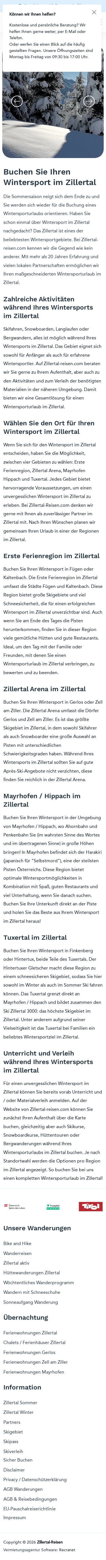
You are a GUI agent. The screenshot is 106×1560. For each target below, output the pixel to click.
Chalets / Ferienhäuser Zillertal (34, 1342)
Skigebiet (13, 1432)
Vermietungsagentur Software (30, 1550)
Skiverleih (13, 1451)
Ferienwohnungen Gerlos (29, 1352)
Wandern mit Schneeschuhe (31, 1292)
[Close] (94, 12)
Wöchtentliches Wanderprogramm (38, 1282)
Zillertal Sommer (20, 1402)
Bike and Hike (17, 1243)
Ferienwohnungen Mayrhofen (33, 1372)
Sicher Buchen (18, 1460)
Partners (11, 1422)
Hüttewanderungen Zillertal (31, 1272)
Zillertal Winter (18, 1412)
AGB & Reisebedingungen (30, 1499)
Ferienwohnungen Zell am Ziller (35, 1362)
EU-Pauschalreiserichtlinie (29, 1508)
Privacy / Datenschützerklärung (35, 1479)
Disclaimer (14, 1470)
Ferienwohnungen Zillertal (30, 1333)
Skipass (10, 1441)
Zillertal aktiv (16, 1263)
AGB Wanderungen (23, 1489)
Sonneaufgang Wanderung (30, 1302)
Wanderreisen (17, 1253)
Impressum (14, 1517)
